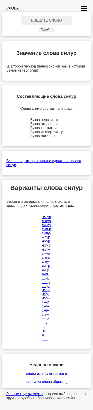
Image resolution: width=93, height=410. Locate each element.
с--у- (45, 306)
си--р (46, 266)
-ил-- (46, 298)
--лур (46, 237)
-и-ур (46, 241)
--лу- (45, 286)
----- (45, 339)
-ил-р (46, 245)
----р (45, 318)
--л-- (45, 326)
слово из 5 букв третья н (46, 373)
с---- (45, 335)
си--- (45, 314)
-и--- (45, 331)
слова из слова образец (46, 382)
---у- (45, 322)
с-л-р (46, 257)
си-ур (46, 225)
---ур (45, 278)
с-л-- (45, 310)
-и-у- (45, 294)
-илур (46, 217)
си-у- (46, 270)
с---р (45, 302)
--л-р (46, 282)
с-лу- (46, 261)
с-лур (46, 221)
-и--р (46, 290)
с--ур (46, 253)
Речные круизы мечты (24, 394)
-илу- (46, 249)
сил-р (46, 229)
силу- (46, 233)
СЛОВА (12, 8)
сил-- (46, 274)
